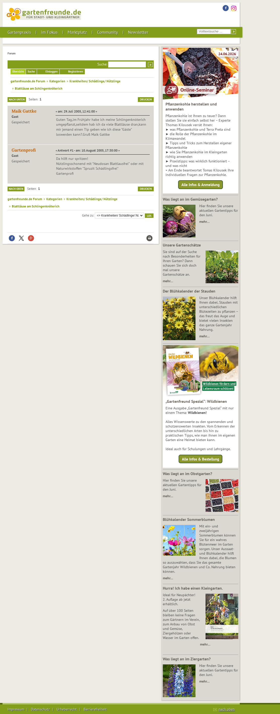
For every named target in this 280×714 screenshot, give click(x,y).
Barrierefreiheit (95, 709)
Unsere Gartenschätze (182, 244)
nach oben (227, 709)
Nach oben (16, 189)
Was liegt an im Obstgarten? (187, 473)
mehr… (204, 221)
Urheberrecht (67, 709)
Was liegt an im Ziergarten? (187, 658)
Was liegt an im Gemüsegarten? (190, 199)
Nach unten (17, 99)
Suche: (102, 64)
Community (107, 32)
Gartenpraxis (19, 32)
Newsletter (138, 32)
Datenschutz (40, 709)
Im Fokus (49, 32)
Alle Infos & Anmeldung (200, 184)
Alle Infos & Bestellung (200, 458)
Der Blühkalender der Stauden (189, 291)
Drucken (146, 99)
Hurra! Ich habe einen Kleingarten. (193, 588)
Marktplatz (77, 32)
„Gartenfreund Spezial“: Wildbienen (196, 401)
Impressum (16, 709)
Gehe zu (87, 215)
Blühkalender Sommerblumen (189, 519)
